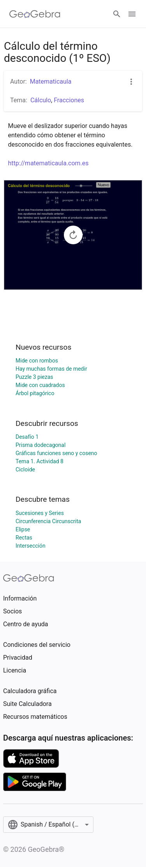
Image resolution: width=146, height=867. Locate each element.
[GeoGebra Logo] (34, 14)
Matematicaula (51, 81)
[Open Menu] (132, 14)
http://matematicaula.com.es (48, 163)
